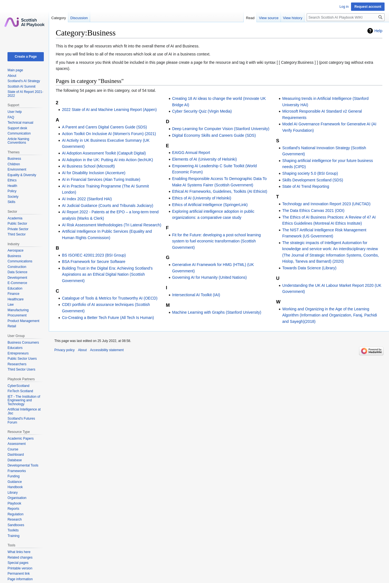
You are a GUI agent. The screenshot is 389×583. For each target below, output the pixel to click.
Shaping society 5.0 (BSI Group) (310, 173)
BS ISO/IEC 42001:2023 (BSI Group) (94, 255)
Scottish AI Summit (21, 86)
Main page (15, 70)
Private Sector (17, 229)
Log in (344, 7)
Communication (18, 133)
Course (12, 449)
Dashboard (15, 455)
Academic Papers (20, 438)
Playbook (14, 503)
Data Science (17, 272)
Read (250, 18)
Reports (13, 509)
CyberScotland (18, 386)
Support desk (17, 128)
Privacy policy (64, 350)
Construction (16, 267)
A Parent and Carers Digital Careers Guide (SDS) (104, 127)
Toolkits (13, 530)
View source (269, 18)
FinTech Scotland (20, 391)
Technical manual (20, 123)
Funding (13, 476)
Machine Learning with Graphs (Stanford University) (216, 312)
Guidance (14, 482)
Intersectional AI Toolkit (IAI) (196, 295)
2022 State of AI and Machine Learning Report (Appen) (109, 109)
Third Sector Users (21, 369)
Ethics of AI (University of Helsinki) (201, 198)
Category (58, 18)
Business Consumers (23, 342)
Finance (13, 294)
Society (12, 197)
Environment (16, 169)
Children (13, 164)
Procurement (17, 315)
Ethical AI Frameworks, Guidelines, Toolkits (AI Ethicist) (219, 191)
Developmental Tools (22, 465)
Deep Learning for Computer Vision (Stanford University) (220, 128)
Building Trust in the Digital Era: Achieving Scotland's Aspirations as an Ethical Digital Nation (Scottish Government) (107, 274)
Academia (14, 218)
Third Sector (16, 234)
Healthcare (15, 299)
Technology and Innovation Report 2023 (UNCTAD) (326, 204)
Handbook (15, 487)
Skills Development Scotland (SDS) (312, 180)
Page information (20, 579)
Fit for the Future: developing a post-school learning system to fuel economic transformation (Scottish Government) (216, 241)
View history (292, 18)
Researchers (16, 364)
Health (12, 186)
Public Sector (17, 223)
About (11, 76)
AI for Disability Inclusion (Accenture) (93, 173)
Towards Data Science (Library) (309, 268)
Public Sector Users (22, 359)
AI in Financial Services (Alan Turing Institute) (101, 179)
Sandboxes (15, 525)
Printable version (19, 568)
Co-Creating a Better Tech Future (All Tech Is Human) (108, 317)
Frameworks (16, 471)
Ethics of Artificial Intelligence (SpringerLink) (210, 204)
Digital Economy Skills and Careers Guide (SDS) (214, 135)
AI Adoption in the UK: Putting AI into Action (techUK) (107, 160)
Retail (11, 326)
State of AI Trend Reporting (305, 186)
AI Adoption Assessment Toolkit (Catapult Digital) (104, 153)
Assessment (16, 444)
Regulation (15, 514)
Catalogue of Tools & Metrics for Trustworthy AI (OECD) (109, 298)
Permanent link (18, 574)
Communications (19, 261)
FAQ (10, 117)
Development (17, 278)
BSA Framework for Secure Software (93, 261)
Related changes (19, 557)
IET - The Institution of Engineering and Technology (23, 400)
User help (14, 112)
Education (14, 288)
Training (13, 536)
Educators (14, 348)
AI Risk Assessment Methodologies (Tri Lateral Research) (111, 225)
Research (14, 519)
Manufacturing (18, 310)
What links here (18, 552)
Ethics (12, 180)
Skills (11, 202)
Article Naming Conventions (18, 141)
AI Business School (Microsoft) (88, 166)
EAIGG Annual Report (191, 152)
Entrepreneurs (18, 353)
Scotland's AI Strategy (23, 81)
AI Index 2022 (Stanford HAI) (87, 199)
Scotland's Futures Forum (21, 420)
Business (14, 159)
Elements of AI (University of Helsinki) (204, 159)
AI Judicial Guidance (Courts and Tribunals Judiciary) (107, 205)
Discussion (79, 18)
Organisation (16, 498)
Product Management (23, 321)
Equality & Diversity (21, 175)
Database (14, 460)
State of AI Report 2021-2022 (25, 94)
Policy (11, 191)
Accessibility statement (107, 350)
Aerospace (15, 250)
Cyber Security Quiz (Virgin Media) (202, 111)
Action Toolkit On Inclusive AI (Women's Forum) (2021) (109, 133)
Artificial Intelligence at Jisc (23, 411)
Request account (367, 7)
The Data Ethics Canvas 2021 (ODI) (313, 210)
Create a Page (26, 57)
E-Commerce (17, 283)
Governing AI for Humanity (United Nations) (209, 277)
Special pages (17, 563)
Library (12, 493)
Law (10, 304)
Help (378, 31)
